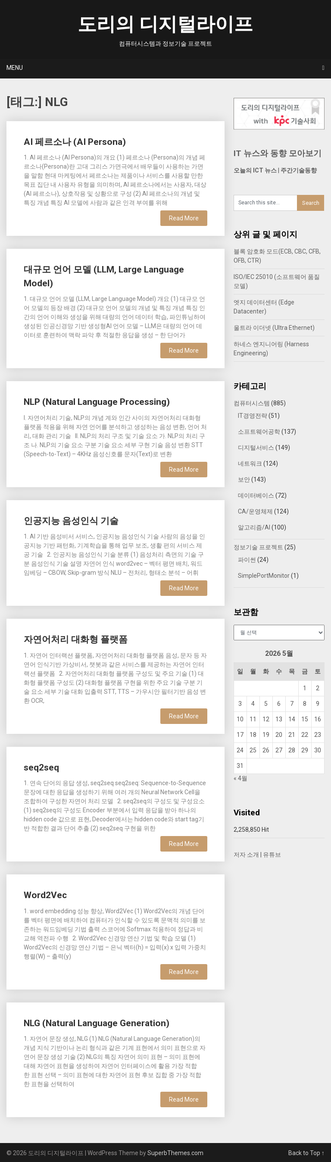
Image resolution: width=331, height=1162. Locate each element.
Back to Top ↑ (306, 1152)
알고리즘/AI (254, 527)
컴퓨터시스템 (252, 403)
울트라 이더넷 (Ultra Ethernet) (274, 327)
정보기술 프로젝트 (258, 547)
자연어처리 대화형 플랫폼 (76, 639)
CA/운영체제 (255, 511)
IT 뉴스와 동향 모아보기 (278, 153)
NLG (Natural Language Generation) (96, 1023)
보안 (244, 479)
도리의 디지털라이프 (165, 24)
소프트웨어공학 (259, 431)
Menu (14, 67)
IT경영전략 (252, 415)
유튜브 (272, 854)
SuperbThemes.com (175, 1152)
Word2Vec (45, 895)
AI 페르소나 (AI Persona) (75, 142)
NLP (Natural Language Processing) (97, 402)
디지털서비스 (256, 447)
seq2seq (41, 767)
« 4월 (240, 778)
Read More (184, 218)
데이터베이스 (256, 495)
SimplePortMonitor (264, 575)
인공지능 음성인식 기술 (71, 521)
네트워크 (250, 463)
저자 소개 (246, 854)
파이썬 (247, 559)
